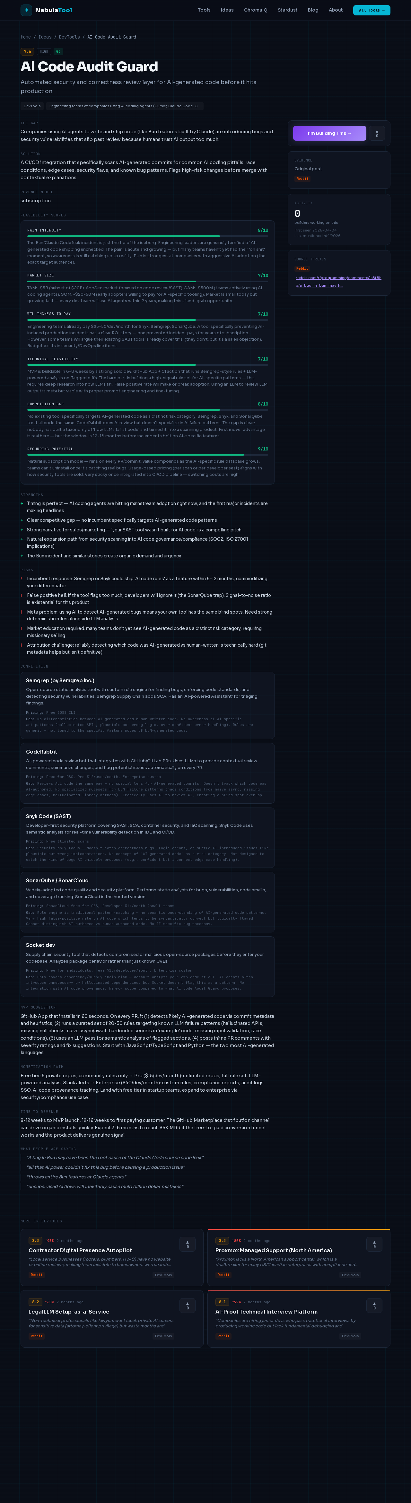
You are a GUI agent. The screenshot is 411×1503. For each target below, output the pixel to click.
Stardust (288, 10)
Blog (313, 10)
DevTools (69, 37)
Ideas (227, 10)
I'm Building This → (330, 133)
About (336, 10)
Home (26, 37)
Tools (204, 10)
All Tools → (372, 10)
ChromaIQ (255, 10)
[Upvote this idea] (377, 133)
